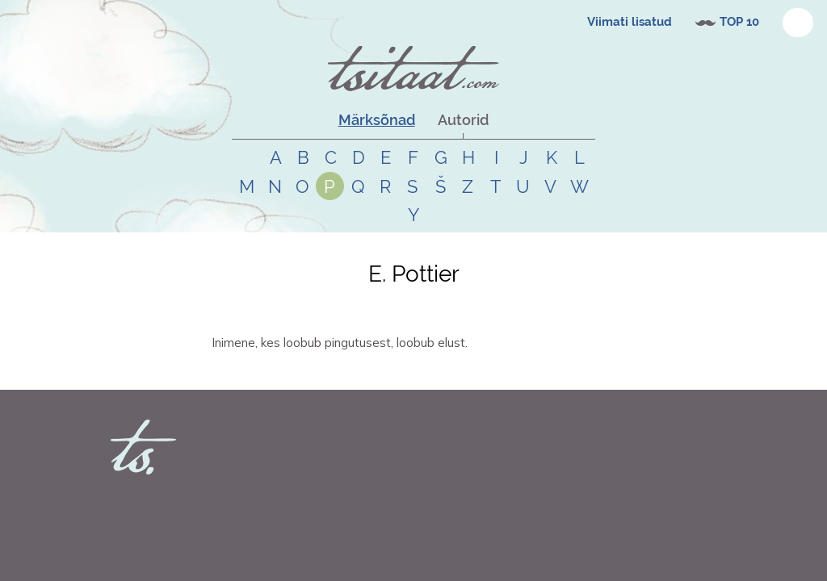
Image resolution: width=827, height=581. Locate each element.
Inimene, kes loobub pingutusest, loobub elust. (340, 342)
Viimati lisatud (629, 22)
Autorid (463, 119)
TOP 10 (739, 22)
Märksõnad (376, 119)
